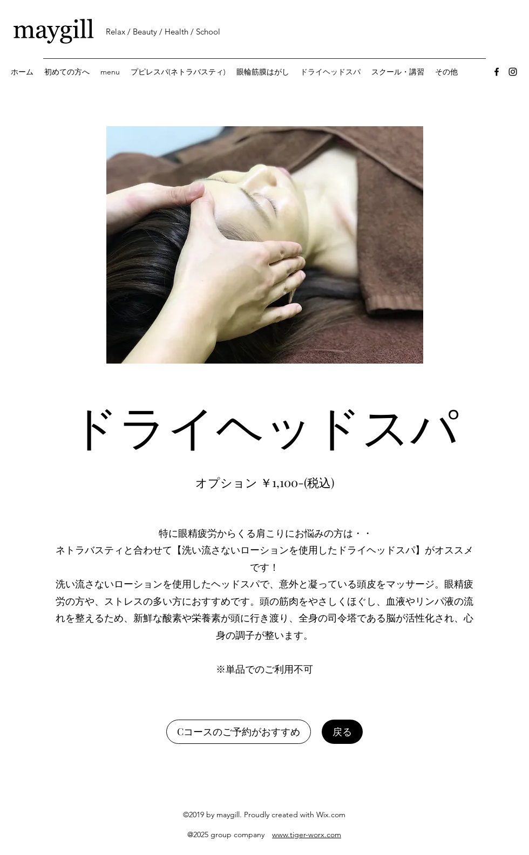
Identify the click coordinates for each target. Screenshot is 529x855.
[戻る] (342, 732)
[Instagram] (512, 71)
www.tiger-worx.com (306, 834)
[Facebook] (496, 71)
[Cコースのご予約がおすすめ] (238, 732)
